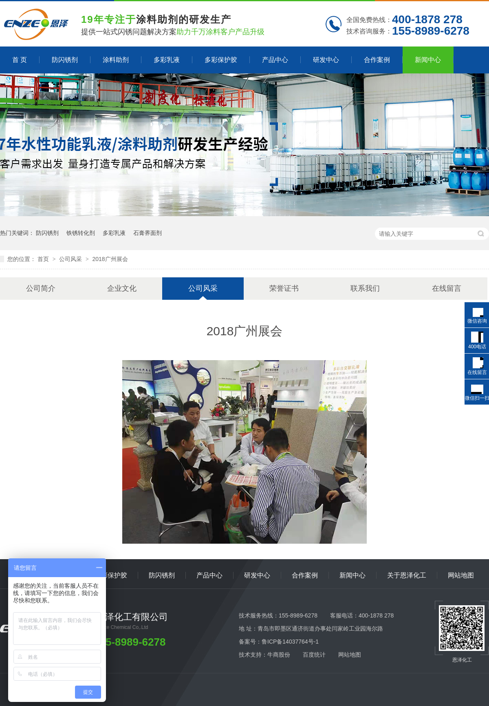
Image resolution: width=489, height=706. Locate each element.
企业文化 (122, 288)
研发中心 (326, 59)
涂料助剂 (116, 59)
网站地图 (461, 575)
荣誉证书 (284, 288)
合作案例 (377, 59)
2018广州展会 (110, 259)
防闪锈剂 (65, 59)
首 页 (19, 59)
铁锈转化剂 (80, 233)
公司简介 (40, 288)
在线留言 (446, 288)
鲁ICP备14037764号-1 (290, 641)
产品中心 (275, 59)
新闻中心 (428, 59)
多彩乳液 (167, 59)
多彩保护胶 (221, 59)
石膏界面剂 (147, 233)
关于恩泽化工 (406, 575)
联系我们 (365, 288)
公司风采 (71, 259)
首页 (44, 259)
